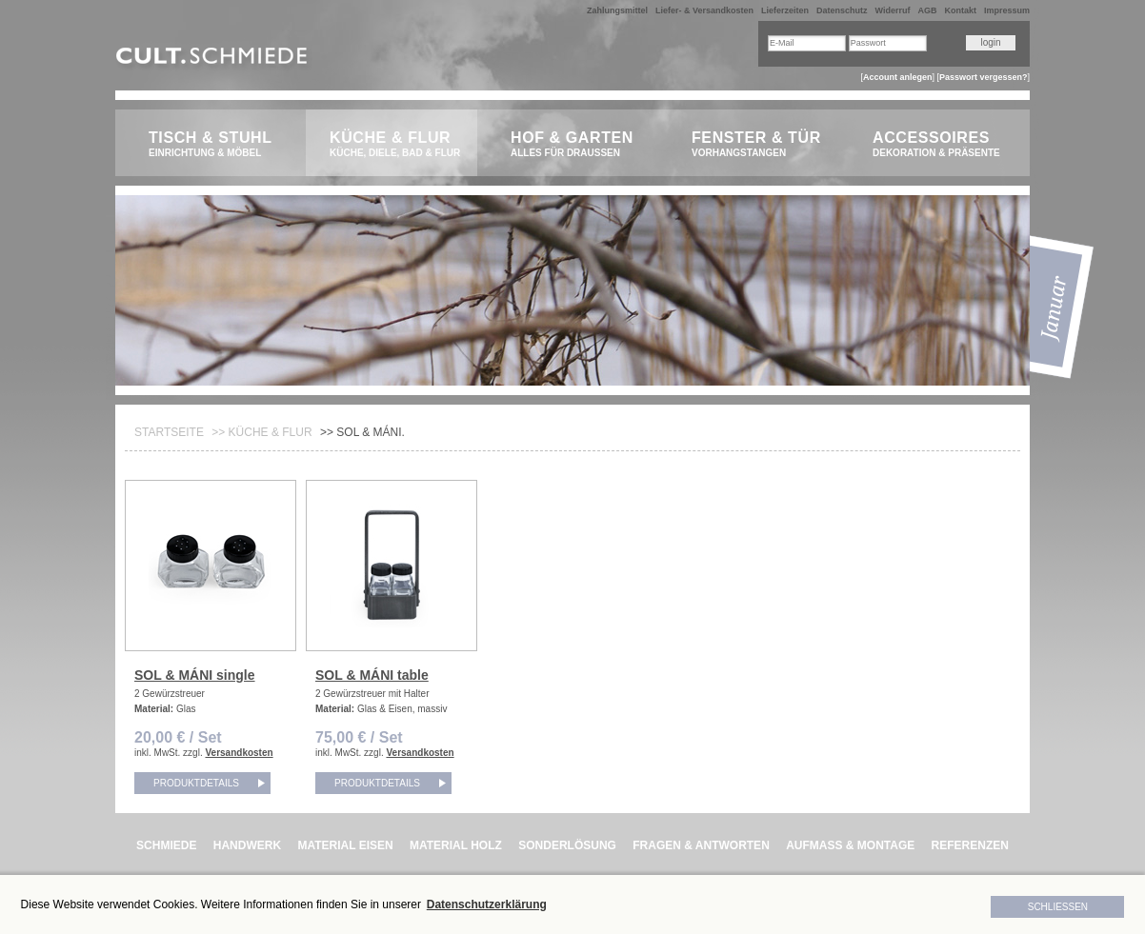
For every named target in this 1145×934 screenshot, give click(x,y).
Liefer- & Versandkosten (704, 10)
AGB (926, 10)
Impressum (1007, 10)
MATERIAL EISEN (344, 845)
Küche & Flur (399, 144)
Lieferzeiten (785, 10)
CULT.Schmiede (213, 59)
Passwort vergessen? (983, 77)
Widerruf (893, 10)
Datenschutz (842, 10)
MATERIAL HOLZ (456, 845)
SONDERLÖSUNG (567, 845)
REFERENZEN (970, 845)
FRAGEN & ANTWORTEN (701, 845)
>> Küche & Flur (261, 432)
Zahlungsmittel (617, 10)
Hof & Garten (580, 144)
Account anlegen (898, 77)
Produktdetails (196, 783)
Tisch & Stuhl (218, 144)
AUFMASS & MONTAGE (850, 845)
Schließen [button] (1058, 907)
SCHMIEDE (166, 845)
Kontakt (960, 10)
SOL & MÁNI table (372, 675)
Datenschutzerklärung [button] (487, 904)
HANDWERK (247, 845)
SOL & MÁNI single (194, 675)
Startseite (169, 432)
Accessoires (942, 144)
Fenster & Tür (761, 144)
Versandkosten (238, 752)
